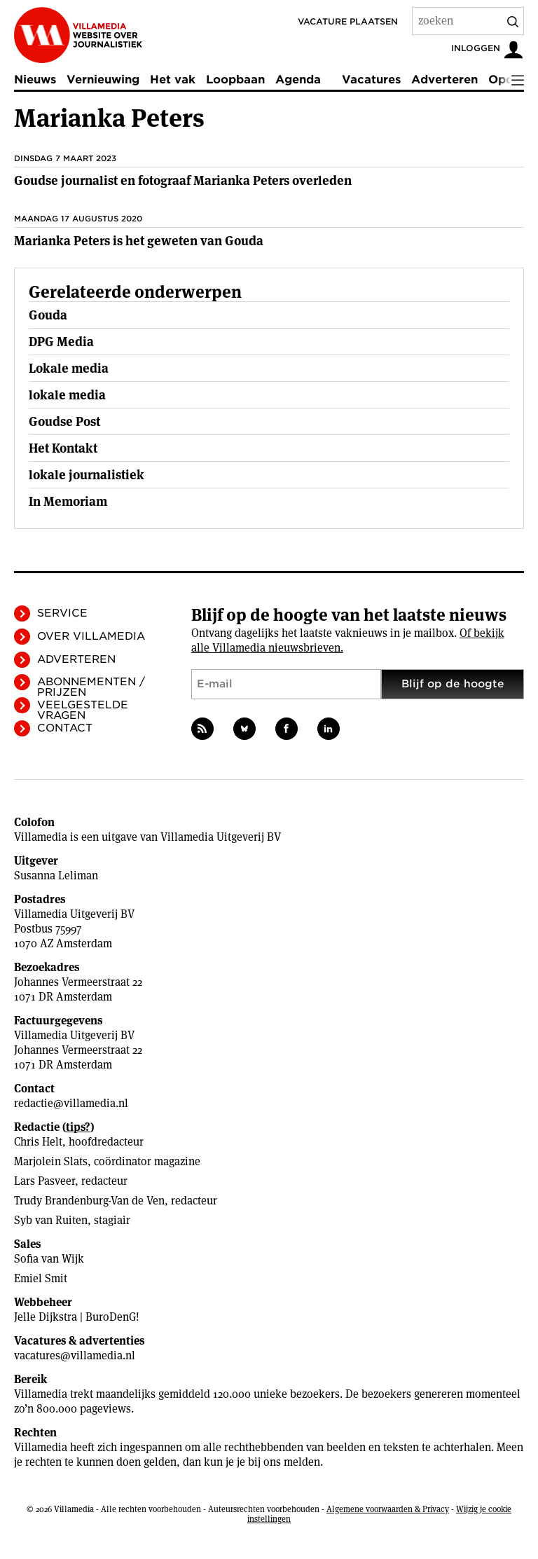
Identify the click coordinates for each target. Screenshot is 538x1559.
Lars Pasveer (44, 1181)
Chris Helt (38, 1141)
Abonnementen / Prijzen (91, 687)
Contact (64, 728)
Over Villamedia (91, 636)
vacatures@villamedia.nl (74, 1355)
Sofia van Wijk (49, 1258)
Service (62, 613)
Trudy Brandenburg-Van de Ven (89, 1200)
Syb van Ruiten (51, 1220)
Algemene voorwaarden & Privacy (387, 1509)
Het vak (172, 79)
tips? (78, 1127)
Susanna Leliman (56, 875)
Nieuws (35, 79)
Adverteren (444, 79)
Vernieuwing (103, 79)
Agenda (298, 79)
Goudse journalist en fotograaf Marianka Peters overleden (183, 180)
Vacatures (371, 79)
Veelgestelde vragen (82, 710)
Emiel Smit (40, 1278)
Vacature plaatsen (348, 21)
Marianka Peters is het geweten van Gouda (138, 241)
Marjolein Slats (51, 1161)
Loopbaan (235, 79)
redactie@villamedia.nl (71, 1103)
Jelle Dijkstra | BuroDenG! (76, 1317)
